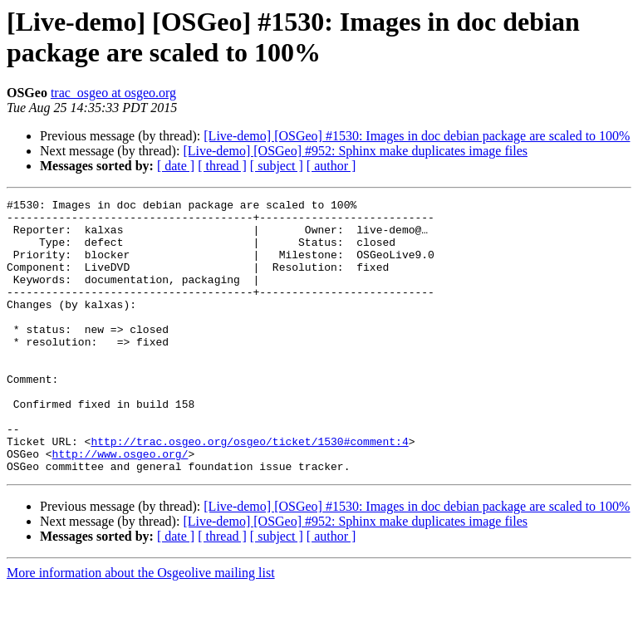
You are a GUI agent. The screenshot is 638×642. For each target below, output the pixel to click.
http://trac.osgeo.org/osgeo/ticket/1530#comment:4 (249, 490)
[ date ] (175, 166)
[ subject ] (276, 166)
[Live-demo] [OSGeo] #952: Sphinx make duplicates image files (355, 151)
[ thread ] (222, 166)
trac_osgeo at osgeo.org (113, 93)
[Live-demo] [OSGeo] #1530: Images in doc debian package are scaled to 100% (417, 136)
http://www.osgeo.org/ (120, 505)
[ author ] (331, 166)
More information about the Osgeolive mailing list (141, 627)
